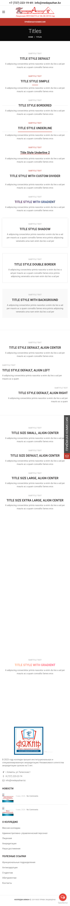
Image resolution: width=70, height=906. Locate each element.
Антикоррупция (10, 867)
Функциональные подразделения (18, 862)
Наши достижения (11, 848)
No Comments (32, 796)
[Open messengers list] (63, 897)
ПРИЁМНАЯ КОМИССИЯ (35, 22)
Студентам (7, 873)
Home (30, 37)
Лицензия (7, 838)
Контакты (7, 883)
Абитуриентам (9, 878)
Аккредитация (9, 843)
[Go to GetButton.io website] (63, 903)
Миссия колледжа (11, 828)
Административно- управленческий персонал (25, 833)
